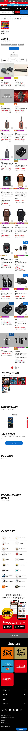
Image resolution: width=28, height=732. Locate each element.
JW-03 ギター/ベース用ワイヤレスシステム (6, 294)
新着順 (4, 60)
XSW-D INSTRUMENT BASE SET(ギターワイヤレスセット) (21, 355)
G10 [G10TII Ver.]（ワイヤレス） (21, 294)
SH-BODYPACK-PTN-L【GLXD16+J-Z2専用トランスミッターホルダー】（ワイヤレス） (21, 194)
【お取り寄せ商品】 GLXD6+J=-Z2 (7, 260)
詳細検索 (17, 12)
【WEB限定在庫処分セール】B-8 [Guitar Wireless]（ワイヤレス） (7, 194)
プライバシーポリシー (6, 715)
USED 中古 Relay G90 (19, 82)
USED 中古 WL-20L (5, 82)
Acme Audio (14, 45)
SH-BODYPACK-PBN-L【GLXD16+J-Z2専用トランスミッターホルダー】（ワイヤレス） (7, 229)
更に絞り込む (13, 56)
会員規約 (3, 720)
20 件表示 (22, 60)
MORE (14, 444)
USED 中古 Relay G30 (5, 108)
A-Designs (21, 45)
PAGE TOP (15, 636)
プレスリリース (5, 723)
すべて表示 (13, 60)
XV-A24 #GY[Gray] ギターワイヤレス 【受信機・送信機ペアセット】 (7, 165)
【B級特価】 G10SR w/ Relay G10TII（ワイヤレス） (21, 166)
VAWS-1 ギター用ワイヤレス (21, 108)
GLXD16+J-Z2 (18, 261)
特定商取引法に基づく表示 (7, 718)
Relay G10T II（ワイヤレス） (7, 352)
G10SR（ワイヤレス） (5, 321)
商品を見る (21, 729)
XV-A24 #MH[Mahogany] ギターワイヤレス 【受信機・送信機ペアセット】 (21, 136)
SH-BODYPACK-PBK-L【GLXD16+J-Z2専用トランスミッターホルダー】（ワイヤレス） (21, 229)
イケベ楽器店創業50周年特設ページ (14, 3)
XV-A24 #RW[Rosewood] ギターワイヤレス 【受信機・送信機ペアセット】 (7, 136)
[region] (14, 421)
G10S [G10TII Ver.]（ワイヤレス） (21, 322)
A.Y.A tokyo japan (5, 45)
